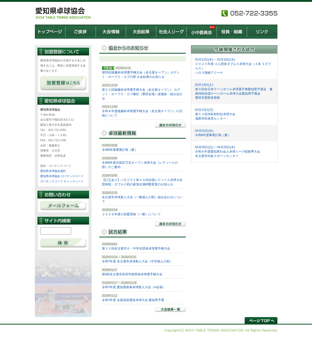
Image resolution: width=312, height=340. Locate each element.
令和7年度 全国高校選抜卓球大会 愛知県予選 (133, 300)
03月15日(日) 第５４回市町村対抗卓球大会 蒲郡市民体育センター (215, 114)
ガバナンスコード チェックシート (62, 181)
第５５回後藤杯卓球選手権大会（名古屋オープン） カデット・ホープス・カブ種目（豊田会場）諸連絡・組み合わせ (142, 94)
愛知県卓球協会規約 (53, 170)
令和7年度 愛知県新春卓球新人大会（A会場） (133, 287)
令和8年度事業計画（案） (120, 150)
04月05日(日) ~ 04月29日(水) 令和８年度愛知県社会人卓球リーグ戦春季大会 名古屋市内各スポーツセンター (227, 151)
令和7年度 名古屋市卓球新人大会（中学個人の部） (137, 261)
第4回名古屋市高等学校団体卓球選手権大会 (132, 274)
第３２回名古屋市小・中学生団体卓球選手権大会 (136, 248)
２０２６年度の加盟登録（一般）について (131, 214)
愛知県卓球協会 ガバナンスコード (62, 176)
